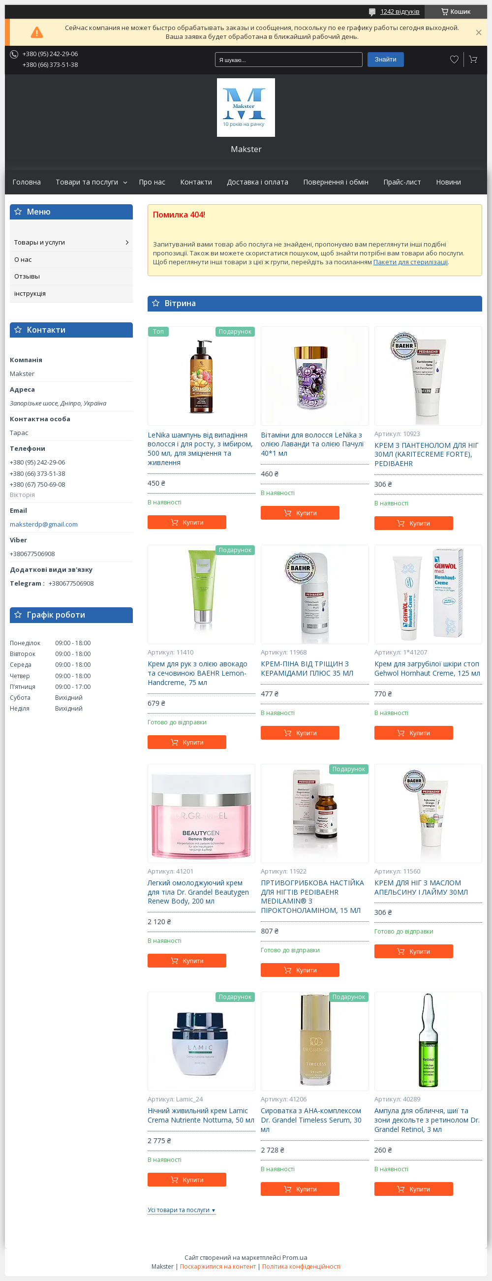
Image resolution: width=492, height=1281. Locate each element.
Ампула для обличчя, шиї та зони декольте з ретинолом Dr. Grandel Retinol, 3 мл (427, 1120)
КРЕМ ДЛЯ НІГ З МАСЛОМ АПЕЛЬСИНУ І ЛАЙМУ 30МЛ (421, 887)
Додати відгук (454, 59)
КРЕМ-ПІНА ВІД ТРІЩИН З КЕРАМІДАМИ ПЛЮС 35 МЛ (307, 668)
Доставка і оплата (257, 182)
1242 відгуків (400, 11)
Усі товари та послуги (179, 1210)
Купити (193, 522)
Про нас (152, 182)
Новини (448, 182)
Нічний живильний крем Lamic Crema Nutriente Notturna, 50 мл (201, 1115)
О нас (22, 259)
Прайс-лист (402, 182)
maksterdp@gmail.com (44, 524)
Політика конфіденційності (301, 1266)
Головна (26, 182)
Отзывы (27, 276)
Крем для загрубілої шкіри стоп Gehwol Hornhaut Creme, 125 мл (427, 668)
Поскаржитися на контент (218, 1266)
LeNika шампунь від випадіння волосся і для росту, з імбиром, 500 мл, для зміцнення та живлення (200, 449)
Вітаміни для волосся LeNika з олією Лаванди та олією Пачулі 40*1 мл (312, 444)
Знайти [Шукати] (386, 59)
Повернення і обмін (336, 182)
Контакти (196, 182)
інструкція (30, 293)
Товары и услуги (39, 242)
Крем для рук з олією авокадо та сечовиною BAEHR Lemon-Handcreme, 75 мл (197, 673)
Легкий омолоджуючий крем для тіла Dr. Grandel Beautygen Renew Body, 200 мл (198, 892)
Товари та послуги (87, 182)
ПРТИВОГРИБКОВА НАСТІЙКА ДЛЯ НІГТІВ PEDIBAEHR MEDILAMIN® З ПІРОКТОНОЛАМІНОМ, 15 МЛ (312, 896)
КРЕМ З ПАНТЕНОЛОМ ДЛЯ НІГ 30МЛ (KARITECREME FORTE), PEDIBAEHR (426, 455)
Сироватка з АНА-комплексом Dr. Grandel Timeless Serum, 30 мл (311, 1120)
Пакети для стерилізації (410, 261)
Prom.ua (295, 1257)
